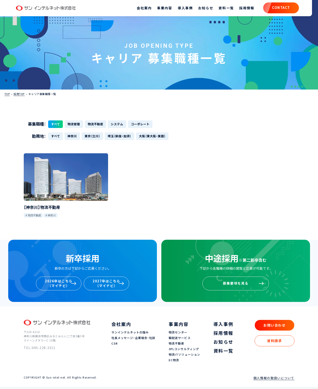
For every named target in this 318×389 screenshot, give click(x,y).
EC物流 (174, 362)
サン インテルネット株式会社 (53, 9)
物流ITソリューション (184, 357)
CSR (114, 346)
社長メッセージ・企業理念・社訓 (133, 340)
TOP (7, 95)
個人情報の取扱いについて (273, 380)
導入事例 (178, 8)
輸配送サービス (179, 340)
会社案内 (137, 8)
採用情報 (240, 8)
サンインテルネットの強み (130, 335)
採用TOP (19, 95)
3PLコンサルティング (184, 351)
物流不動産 (34, 217)
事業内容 (158, 8)
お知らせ (199, 8)
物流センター (178, 335)
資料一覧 (219, 8)
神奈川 (52, 217)
